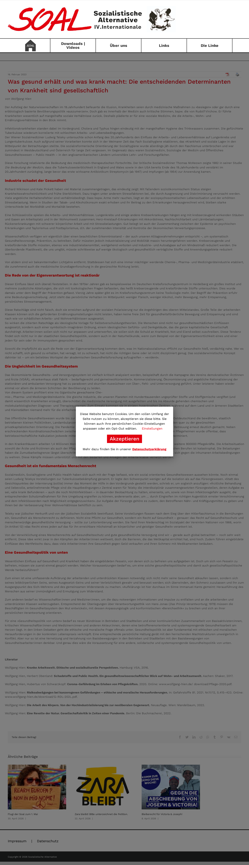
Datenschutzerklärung (149, 449)
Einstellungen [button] (152, 428)
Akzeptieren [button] (124, 439)
